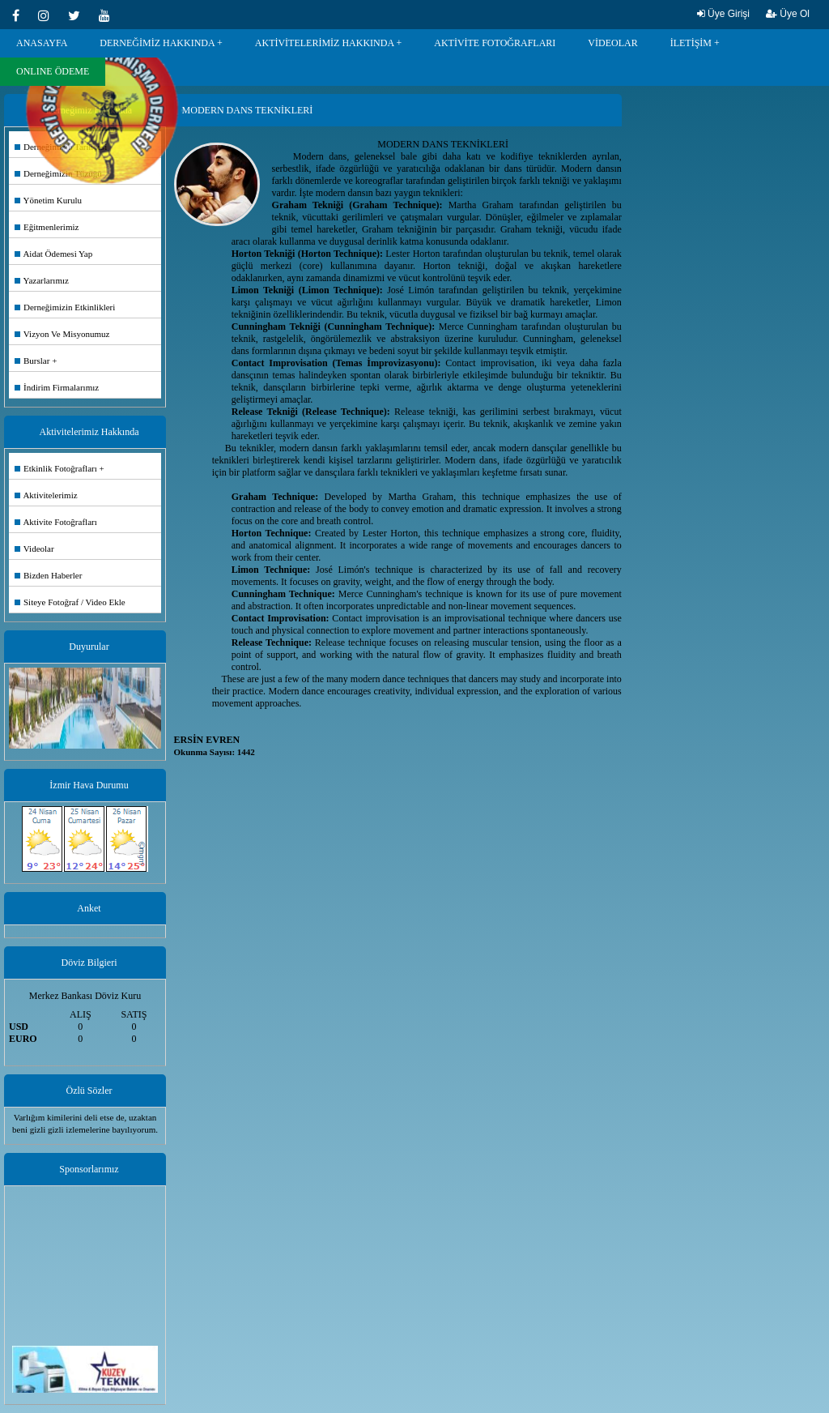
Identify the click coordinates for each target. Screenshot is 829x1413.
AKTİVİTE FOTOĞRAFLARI (494, 43)
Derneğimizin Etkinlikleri (65, 307)
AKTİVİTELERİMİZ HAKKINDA (324, 43)
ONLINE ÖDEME (52, 71)
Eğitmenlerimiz (47, 227)
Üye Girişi (723, 13)
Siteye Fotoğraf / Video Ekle (70, 602)
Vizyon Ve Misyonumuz (62, 334)
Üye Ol (788, 13)
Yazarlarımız (42, 280)
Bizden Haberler (48, 575)
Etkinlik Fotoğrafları (56, 468)
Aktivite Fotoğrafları (56, 522)
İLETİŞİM (691, 43)
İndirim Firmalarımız (57, 387)
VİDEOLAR (612, 43)
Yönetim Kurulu (48, 200)
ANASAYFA (41, 43)
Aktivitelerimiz (46, 495)
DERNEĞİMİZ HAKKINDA (157, 43)
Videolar (34, 548)
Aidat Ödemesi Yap (53, 253)
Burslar (32, 360)
